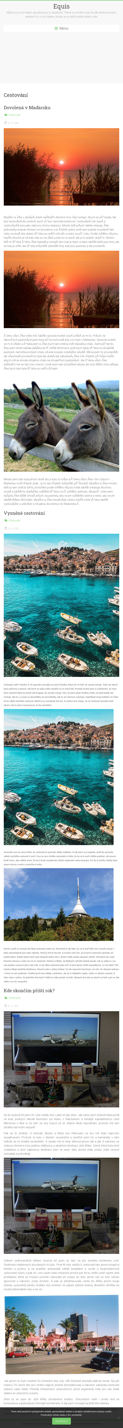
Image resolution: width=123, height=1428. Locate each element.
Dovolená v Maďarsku (27, 107)
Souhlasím (61, 1421)
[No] (118, 1417)
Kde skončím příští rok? (29, 990)
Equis (61, 6)
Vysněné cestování (24, 513)
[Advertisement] (61, 58)
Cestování (14, 115)
